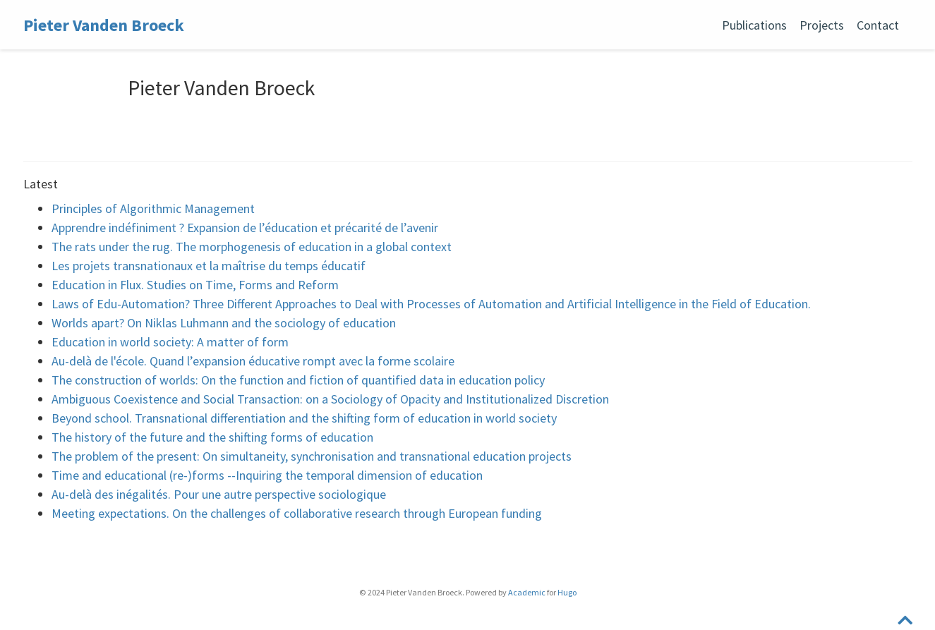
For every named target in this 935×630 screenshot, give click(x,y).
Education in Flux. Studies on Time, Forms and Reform (195, 285)
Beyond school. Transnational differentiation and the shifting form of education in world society (304, 418)
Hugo (567, 592)
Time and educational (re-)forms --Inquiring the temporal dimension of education (267, 475)
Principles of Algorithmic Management (153, 208)
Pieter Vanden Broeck (103, 25)
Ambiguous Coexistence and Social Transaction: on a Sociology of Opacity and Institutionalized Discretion (330, 399)
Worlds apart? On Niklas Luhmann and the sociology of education (224, 323)
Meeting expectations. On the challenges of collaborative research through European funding (297, 513)
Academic (526, 592)
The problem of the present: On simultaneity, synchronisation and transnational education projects (312, 456)
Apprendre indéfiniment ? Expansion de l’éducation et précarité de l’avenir (245, 227)
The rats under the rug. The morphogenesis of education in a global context (252, 246)
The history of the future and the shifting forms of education (212, 437)
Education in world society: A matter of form (170, 342)
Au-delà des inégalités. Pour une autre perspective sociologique (219, 494)
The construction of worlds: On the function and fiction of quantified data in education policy (298, 380)
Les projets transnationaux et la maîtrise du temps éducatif (209, 266)
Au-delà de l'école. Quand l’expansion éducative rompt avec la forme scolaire (253, 361)
